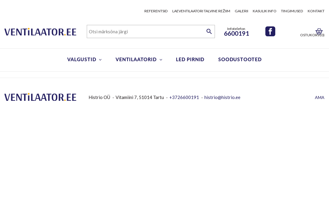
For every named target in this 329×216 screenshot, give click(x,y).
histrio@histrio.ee (222, 97)
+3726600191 (184, 97)
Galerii (241, 11)
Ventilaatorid (136, 59)
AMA (319, 97)
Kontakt (316, 11)
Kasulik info (264, 11)
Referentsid (156, 11)
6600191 (236, 33)
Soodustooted (240, 59)
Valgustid (81, 59)
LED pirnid (190, 59)
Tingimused (292, 11)
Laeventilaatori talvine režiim (201, 11)
